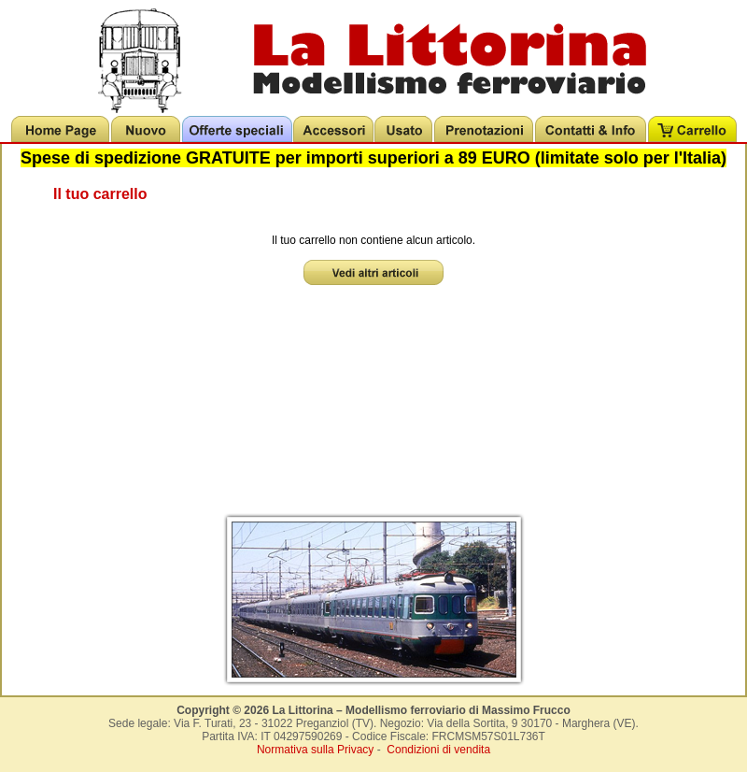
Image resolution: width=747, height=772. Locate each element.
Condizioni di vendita (438, 749)
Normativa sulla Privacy (315, 749)
